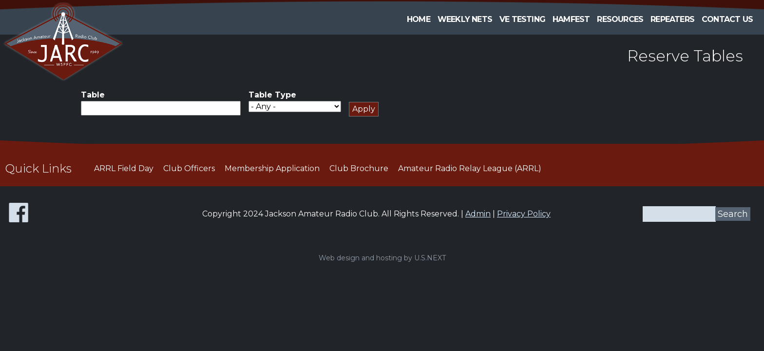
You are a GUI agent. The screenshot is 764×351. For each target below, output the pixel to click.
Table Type (272, 94)
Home (418, 19)
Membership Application (272, 168)
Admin (478, 213)
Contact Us (727, 19)
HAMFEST (571, 19)
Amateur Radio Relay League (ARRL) (469, 168)
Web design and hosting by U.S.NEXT (382, 258)
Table (93, 94)
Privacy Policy (524, 213)
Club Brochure (358, 168)
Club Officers (189, 168)
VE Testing (522, 19)
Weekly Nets (465, 19)
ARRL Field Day (123, 168)
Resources (620, 19)
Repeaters (672, 19)
